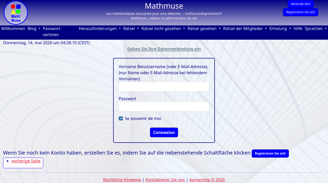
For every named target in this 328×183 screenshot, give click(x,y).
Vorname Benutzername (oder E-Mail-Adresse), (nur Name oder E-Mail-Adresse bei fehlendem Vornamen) (163, 73)
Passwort (127, 98)
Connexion (164, 132)
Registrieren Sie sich (300, 12)
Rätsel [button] (129, 28)
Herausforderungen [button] (98, 28)
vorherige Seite (25, 161)
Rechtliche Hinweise (122, 179)
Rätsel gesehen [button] (203, 28)
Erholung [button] (279, 28)
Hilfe (298, 28)
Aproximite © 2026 (207, 179)
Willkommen (13, 28)
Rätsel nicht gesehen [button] (161, 28)
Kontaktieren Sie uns (165, 179)
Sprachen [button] (314, 28)
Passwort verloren (52, 31)
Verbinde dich (301, 4)
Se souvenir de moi (143, 118)
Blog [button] (32, 28)
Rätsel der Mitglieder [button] (243, 28)
